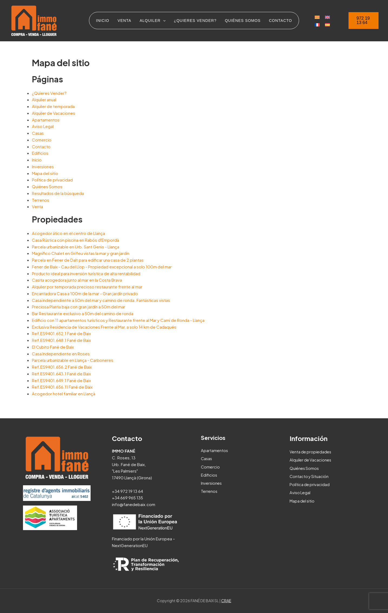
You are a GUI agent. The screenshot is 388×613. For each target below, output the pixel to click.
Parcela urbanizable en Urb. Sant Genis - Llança (75, 246)
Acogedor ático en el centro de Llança (68, 233)
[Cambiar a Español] (325, 24)
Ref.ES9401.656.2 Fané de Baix (62, 366)
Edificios (40, 153)
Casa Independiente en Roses (61, 353)
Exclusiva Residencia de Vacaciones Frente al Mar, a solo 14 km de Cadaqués (104, 326)
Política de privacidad (52, 179)
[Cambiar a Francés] (315, 24)
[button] (363, 20)
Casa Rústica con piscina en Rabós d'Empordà (75, 239)
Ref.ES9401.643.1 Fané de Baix (61, 373)
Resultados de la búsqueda (58, 193)
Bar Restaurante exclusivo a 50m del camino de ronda (82, 313)
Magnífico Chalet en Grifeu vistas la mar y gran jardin (80, 253)
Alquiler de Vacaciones (53, 113)
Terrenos (40, 200)
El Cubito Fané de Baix (53, 346)
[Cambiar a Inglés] (325, 17)
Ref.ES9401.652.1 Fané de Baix (61, 333)
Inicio (37, 159)
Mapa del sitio (45, 173)
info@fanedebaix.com (133, 504)
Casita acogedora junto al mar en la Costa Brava (77, 279)
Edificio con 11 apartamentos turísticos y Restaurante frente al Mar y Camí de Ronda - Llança (118, 320)
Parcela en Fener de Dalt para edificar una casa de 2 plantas (88, 259)
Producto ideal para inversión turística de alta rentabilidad (86, 273)
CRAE (226, 600)
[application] (163, 20)
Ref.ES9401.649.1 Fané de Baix (61, 380)
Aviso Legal (43, 126)
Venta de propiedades (311, 451)
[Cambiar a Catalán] (315, 17)
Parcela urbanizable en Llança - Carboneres (72, 360)
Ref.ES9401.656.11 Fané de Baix (62, 386)
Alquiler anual (44, 99)
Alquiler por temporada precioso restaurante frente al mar (87, 286)
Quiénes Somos (47, 186)
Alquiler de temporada (53, 106)
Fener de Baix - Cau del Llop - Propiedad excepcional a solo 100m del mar (102, 266)
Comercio (41, 139)
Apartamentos (45, 119)
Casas (38, 133)
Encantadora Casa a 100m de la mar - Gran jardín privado (85, 293)
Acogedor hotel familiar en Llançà (63, 393)
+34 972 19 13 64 (127, 491)
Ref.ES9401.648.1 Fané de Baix (61, 340)
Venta (37, 206)
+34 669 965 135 (127, 497)
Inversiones (43, 166)
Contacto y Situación (309, 476)
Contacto (41, 146)
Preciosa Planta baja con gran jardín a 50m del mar (78, 306)
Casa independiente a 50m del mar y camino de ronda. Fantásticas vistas (101, 300)
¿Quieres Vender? (49, 93)
